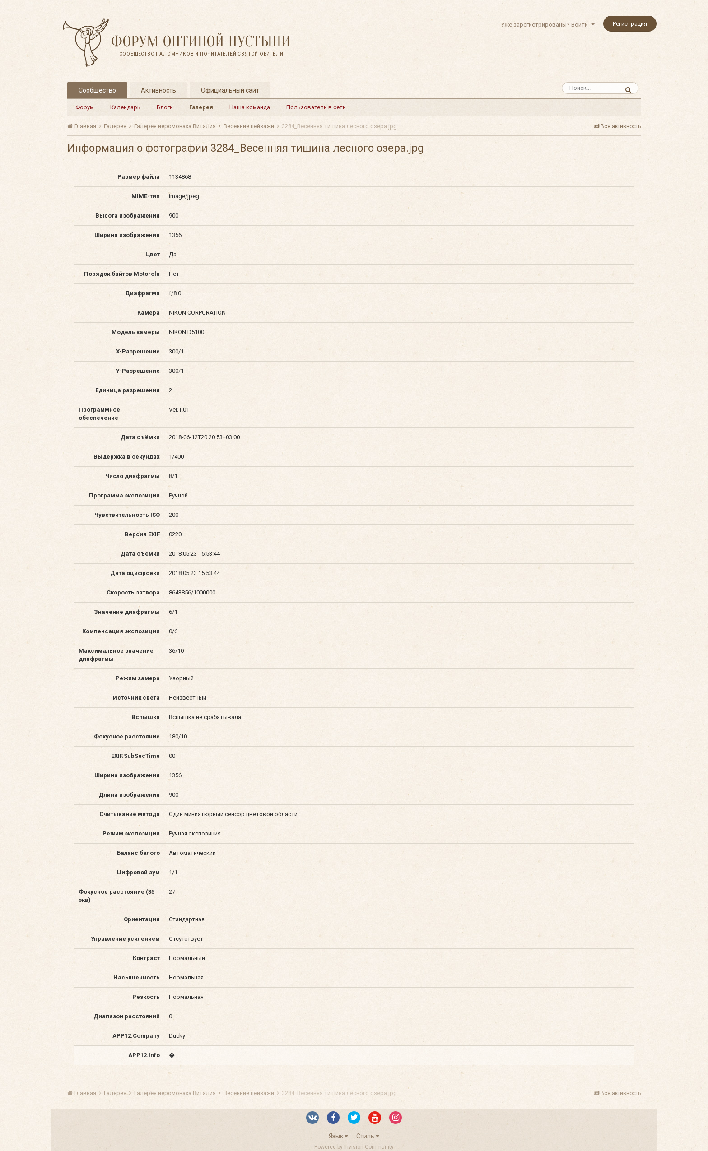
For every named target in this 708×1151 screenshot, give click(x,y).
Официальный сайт (230, 90)
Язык (338, 1136)
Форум (84, 107)
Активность (158, 90)
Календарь (125, 107)
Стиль (367, 1136)
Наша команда (249, 107)
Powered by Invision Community (354, 1147)
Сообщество (97, 90)
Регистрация (630, 23)
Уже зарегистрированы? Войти (548, 24)
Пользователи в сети (316, 107)
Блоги (165, 107)
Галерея (201, 107)
